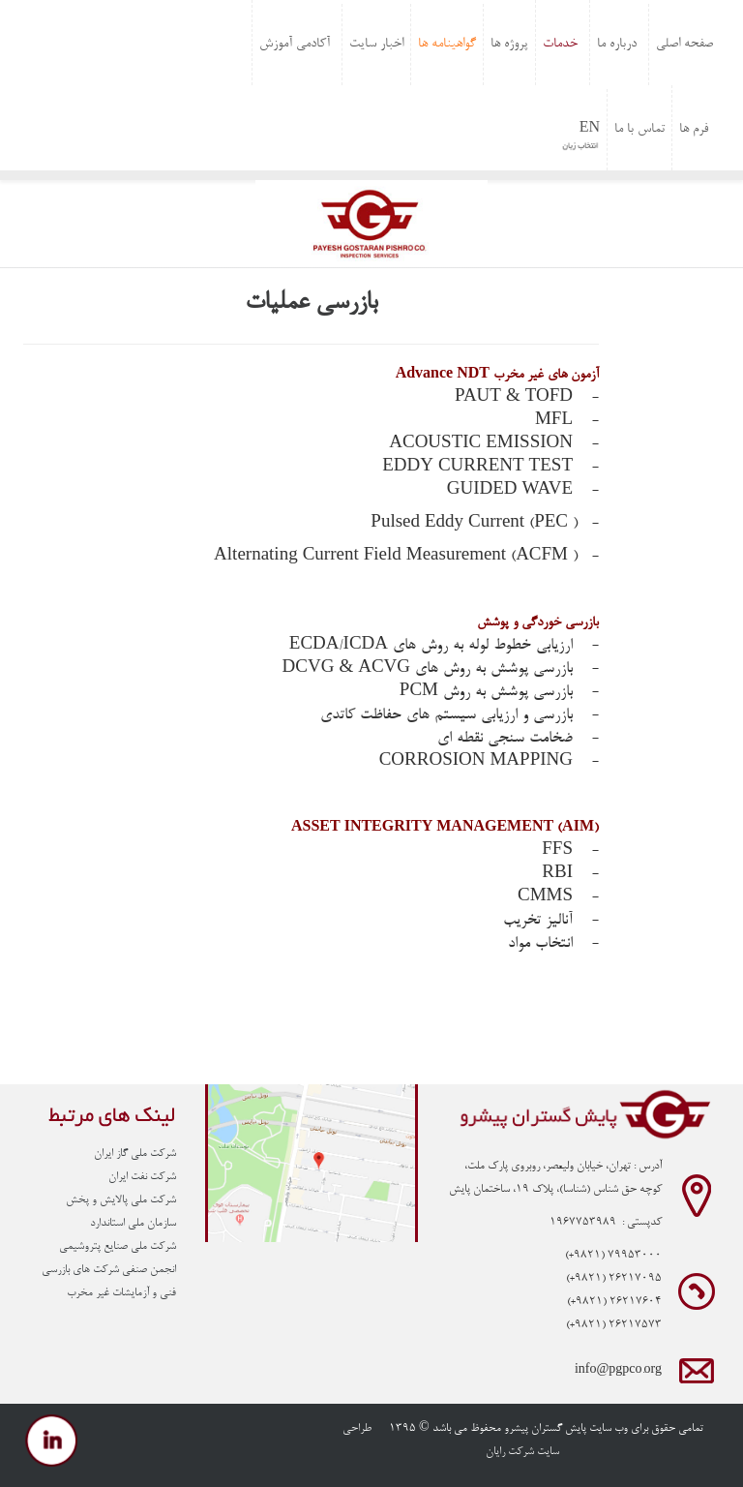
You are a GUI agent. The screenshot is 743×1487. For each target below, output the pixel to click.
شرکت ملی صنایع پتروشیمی (117, 1247)
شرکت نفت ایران (142, 1177)
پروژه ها (509, 44)
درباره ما (617, 44)
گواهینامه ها (447, 44)
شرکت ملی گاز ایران (135, 1154)
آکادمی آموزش (294, 44)
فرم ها (693, 129)
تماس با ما (639, 129)
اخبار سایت (376, 44)
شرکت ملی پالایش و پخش (121, 1200)
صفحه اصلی (684, 44)
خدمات (560, 44)
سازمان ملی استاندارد (133, 1223)
